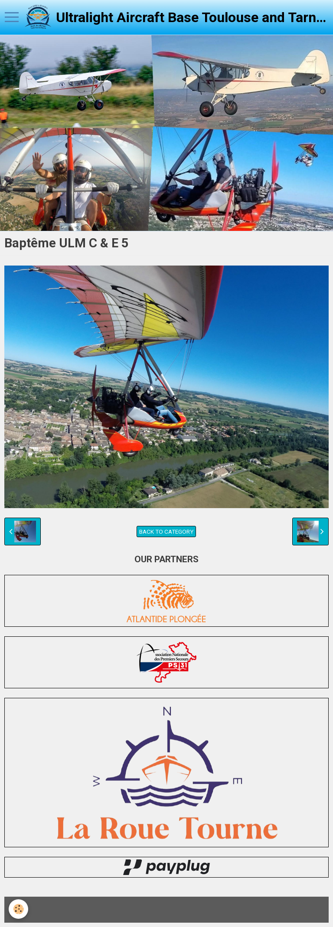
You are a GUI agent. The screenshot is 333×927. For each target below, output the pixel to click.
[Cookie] (18, 909)
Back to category (166, 531)
